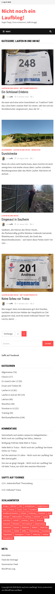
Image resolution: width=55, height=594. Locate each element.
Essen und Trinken (10, 385)
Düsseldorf (33, 510)
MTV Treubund (27, 524)
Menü (7, 31)
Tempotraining (34, 531)
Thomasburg (45, 531)
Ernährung (32, 513)
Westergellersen (8, 538)
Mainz (32, 520)
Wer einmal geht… (10, 458)
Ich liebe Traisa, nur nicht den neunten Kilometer (24, 466)
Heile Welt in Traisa (27, 442)
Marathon (36, 150)
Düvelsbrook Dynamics (10, 513)
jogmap (45, 517)
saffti (11, 97)
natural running (39, 524)
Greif (49, 513)
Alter (20, 506)
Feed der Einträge (10, 559)
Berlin (5, 510)
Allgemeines (7, 150)
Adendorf (13, 506)
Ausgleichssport (42, 506)
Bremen (11, 510)
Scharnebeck (7, 531)
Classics (5, 376)
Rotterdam (25, 527)
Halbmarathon (17, 517)
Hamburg (28, 517)
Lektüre (5, 399)
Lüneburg (24, 520)
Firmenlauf (41, 513)
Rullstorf (35, 527)
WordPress (9, 590)
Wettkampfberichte (28, 88)
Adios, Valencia (34, 438)
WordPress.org (8, 568)
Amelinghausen (30, 506)
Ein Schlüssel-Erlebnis (15, 92)
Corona (19, 510)
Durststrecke (9, 153)
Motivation (16, 524)
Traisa (28, 534)
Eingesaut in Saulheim (15, 219)
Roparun (16, 527)
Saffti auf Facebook (10, 355)
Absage (5, 506)
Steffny (24, 531)
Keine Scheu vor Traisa (15, 299)
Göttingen (6, 517)
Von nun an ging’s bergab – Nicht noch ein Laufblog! (25, 463)
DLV (26, 510)
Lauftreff (16, 520)
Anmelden (6, 555)
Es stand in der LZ (10, 381)
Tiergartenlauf (7, 534)
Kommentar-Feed (10, 564)
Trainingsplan (19, 534)
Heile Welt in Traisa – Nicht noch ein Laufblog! (23, 447)
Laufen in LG (7, 390)
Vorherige (8, 333)
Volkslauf (45, 534)
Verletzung (36, 534)
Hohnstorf (36, 517)
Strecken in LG (8, 408)
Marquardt (6, 524)
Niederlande (7, 527)
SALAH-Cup (44, 527)
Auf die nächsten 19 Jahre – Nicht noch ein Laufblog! (26, 455)
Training (5, 412)
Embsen (23, 513)
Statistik (16, 531)
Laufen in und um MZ (10, 88)
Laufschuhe (6, 520)
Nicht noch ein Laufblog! (18, 14)
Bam (20, 590)
